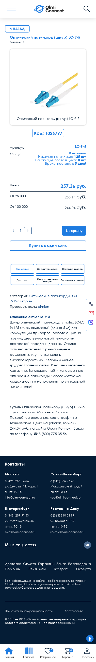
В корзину (74, 230)
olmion (43, 306)
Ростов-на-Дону (64, 508)
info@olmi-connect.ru (20, 497)
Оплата (29, 564)
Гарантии (46, 564)
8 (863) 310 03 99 (62, 515)
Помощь (12, 569)
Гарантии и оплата (72, 280)
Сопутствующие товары (47, 280)
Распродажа (79, 564)
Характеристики (47, 268)
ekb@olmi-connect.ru (20, 532)
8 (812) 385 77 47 (62, 481)
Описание (22, 268)
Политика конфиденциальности (28, 611)
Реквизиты (37, 569)
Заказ (61, 564)
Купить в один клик (48, 245)
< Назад (17, 29)
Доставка (22, 280)
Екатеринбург (17, 508)
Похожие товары (72, 268)
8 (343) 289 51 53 (17, 515)
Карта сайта (74, 611)
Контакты (15, 464)
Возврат (60, 569)
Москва (12, 474)
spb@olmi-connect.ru (65, 497)
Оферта (83, 569)
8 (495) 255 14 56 (17, 481)
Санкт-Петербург (66, 474)
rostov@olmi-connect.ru (67, 532)
